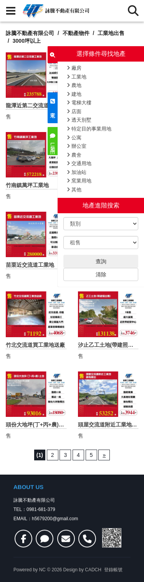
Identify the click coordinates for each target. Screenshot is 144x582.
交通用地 (79, 163)
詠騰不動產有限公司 (30, 33)
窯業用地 (79, 181)
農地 (74, 85)
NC (42, 578)
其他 (74, 189)
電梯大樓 (79, 102)
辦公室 (76, 146)
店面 (74, 111)
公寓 (74, 137)
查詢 (101, 261)
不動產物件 (76, 33)
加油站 (76, 172)
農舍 (74, 155)
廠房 (74, 68)
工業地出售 (111, 33)
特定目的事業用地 (89, 129)
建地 (74, 94)
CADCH (93, 578)
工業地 (76, 77)
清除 (101, 274)
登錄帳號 (113, 578)
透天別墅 (79, 120)
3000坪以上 (27, 41)
